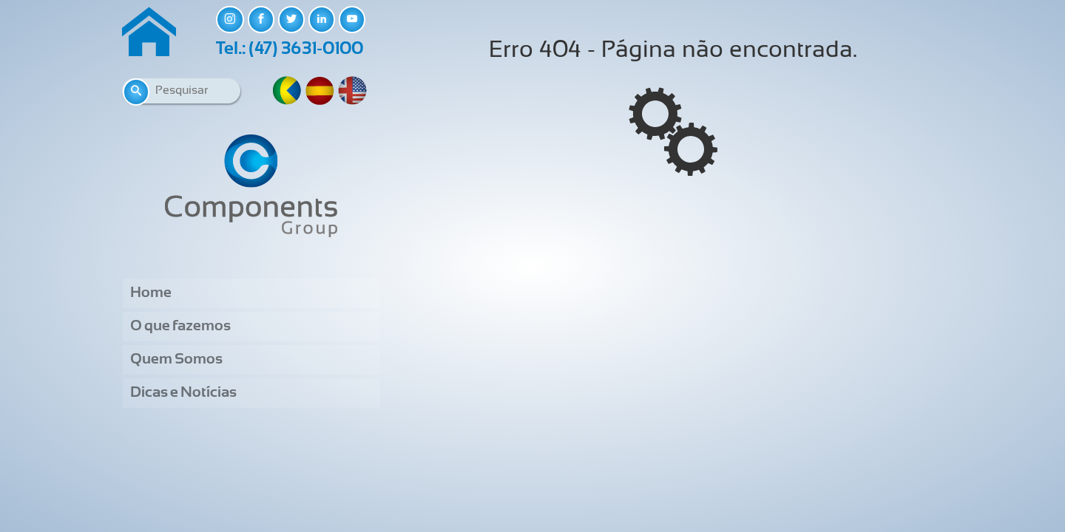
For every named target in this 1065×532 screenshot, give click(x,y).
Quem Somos (176, 359)
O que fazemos (180, 326)
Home (151, 293)
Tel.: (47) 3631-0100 (289, 49)
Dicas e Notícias (183, 393)
